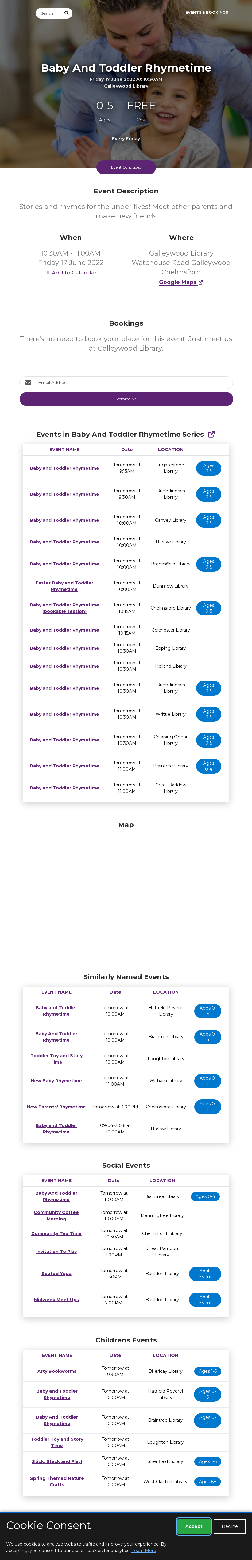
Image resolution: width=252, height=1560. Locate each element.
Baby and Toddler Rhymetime (63, 468)
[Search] (48, 13)
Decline (230, 1526)
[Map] (126, 895)
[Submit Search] (66, 13)
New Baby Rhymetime (55, 1081)
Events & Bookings (206, 12)
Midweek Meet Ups (55, 1299)
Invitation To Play (55, 1251)
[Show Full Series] (211, 434)
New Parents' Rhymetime (55, 1107)
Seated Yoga (55, 1273)
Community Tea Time (55, 1233)
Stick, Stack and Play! (55, 1461)
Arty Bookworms (55, 1371)
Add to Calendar (71, 272)
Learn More (143, 1550)
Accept (194, 1526)
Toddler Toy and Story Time (55, 1059)
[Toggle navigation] (25, 13)
